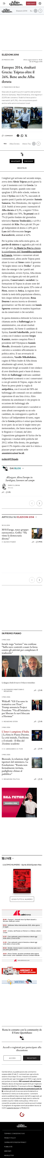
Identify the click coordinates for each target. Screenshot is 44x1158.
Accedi (12, 1058)
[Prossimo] (39, 503)
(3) (40, 779)
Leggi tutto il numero (21, 899)
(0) (40, 690)
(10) (8, 492)
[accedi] (40, 3)
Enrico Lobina (14, 485)
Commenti (7, 136)
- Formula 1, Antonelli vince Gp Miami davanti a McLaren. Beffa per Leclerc (19, 920)
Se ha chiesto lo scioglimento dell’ (22, 251)
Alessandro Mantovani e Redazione (13, 690)
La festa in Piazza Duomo (16, 734)
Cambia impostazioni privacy (15, 1142)
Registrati (32, 1058)
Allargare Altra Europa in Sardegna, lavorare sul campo (20, 479)
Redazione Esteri (10, 721)
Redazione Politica (11, 779)
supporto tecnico (13, 1108)
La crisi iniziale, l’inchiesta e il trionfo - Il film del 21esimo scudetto (15, 740)
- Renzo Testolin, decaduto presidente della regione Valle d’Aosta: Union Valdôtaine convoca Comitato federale (21, 954)
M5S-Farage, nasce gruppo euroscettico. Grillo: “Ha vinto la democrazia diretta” (15, 534)
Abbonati (31, 3)
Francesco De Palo (11, 87)
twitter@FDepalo (10, 459)
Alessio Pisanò (9, 542)
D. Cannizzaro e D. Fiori (12, 749)
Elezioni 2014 (10, 54)
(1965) (39, 542)
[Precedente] (32, 503)
